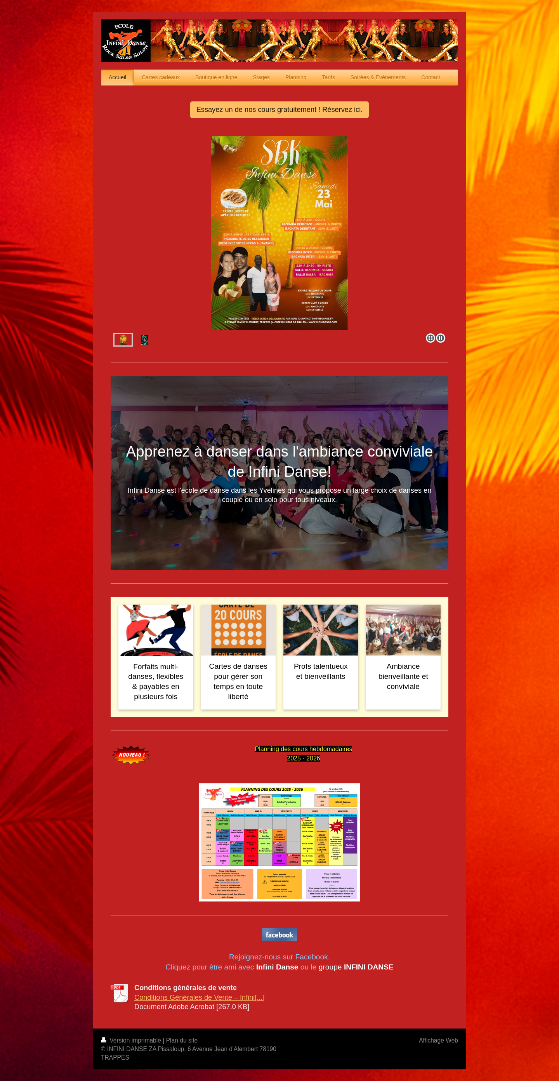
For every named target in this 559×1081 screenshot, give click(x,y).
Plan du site (182, 1040)
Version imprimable (132, 1040)
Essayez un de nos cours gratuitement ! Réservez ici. (279, 109)
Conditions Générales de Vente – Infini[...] (199, 997)
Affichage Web (438, 1040)
